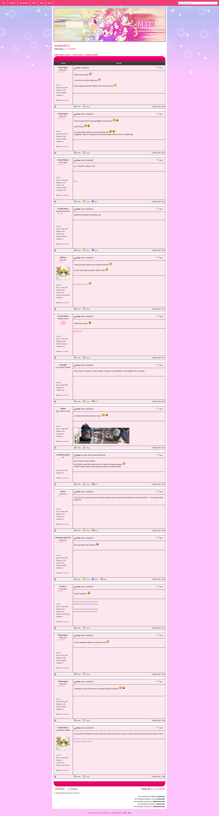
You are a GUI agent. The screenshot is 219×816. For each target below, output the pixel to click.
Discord (12, 3)
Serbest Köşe (77, 55)
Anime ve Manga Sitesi (113, 813)
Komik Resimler (91, 55)
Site (3, 3)
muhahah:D (62, 45)
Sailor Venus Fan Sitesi (95, 813)
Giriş (41, 3)
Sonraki (73, 49)
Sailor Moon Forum (62, 55)
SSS (33, 3)
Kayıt (50, 3)
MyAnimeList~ (78, 331)
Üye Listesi (24, 3)
